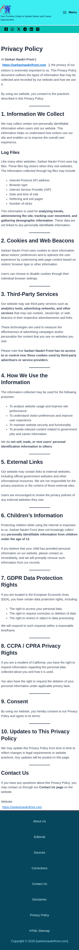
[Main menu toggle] (69, 12)
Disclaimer (39, 899)
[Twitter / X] (19, 29)
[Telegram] (25, 29)
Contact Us (39, 884)
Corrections (39, 868)
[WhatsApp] (12, 29)
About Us (39, 821)
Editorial (39, 837)
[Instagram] (38, 29)
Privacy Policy (39, 915)
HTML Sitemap (39, 930)
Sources (39, 852)
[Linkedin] (31, 29)
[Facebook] (6, 29)
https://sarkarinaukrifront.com (24, 65)
